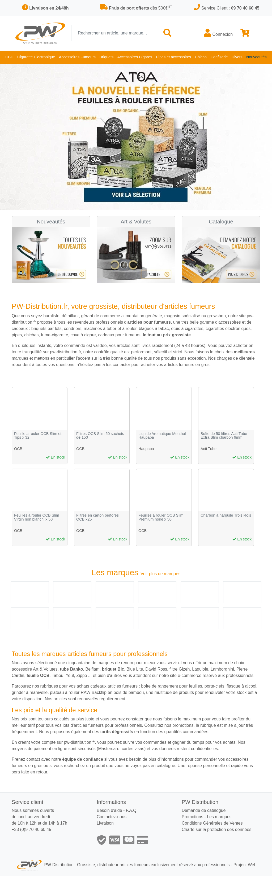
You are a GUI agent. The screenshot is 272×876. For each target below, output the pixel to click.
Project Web (245, 865)
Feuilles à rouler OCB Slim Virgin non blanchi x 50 (36, 517)
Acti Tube (208, 449)
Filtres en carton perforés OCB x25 (97, 517)
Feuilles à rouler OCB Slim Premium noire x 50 (161, 517)
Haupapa (146, 449)
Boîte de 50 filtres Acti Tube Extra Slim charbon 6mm (224, 435)
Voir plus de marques (160, 573)
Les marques (219, 817)
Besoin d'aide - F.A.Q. (117, 810)
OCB (18, 449)
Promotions (192, 817)
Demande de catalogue (204, 810)
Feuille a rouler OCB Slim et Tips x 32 (37, 435)
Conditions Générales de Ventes (212, 823)
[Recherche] (114, 33)
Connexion (218, 33)
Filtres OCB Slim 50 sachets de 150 (100, 435)
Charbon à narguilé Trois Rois (226, 515)
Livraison (105, 823)
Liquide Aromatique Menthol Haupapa (162, 435)
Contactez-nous (111, 817)
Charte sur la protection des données (216, 829)
